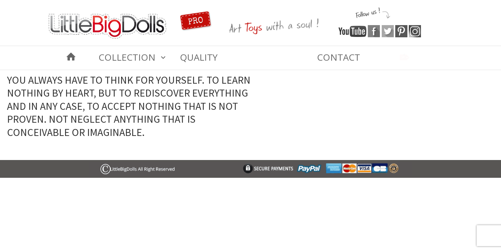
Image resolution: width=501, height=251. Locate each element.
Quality (198, 57)
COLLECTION (127, 57)
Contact (338, 57)
